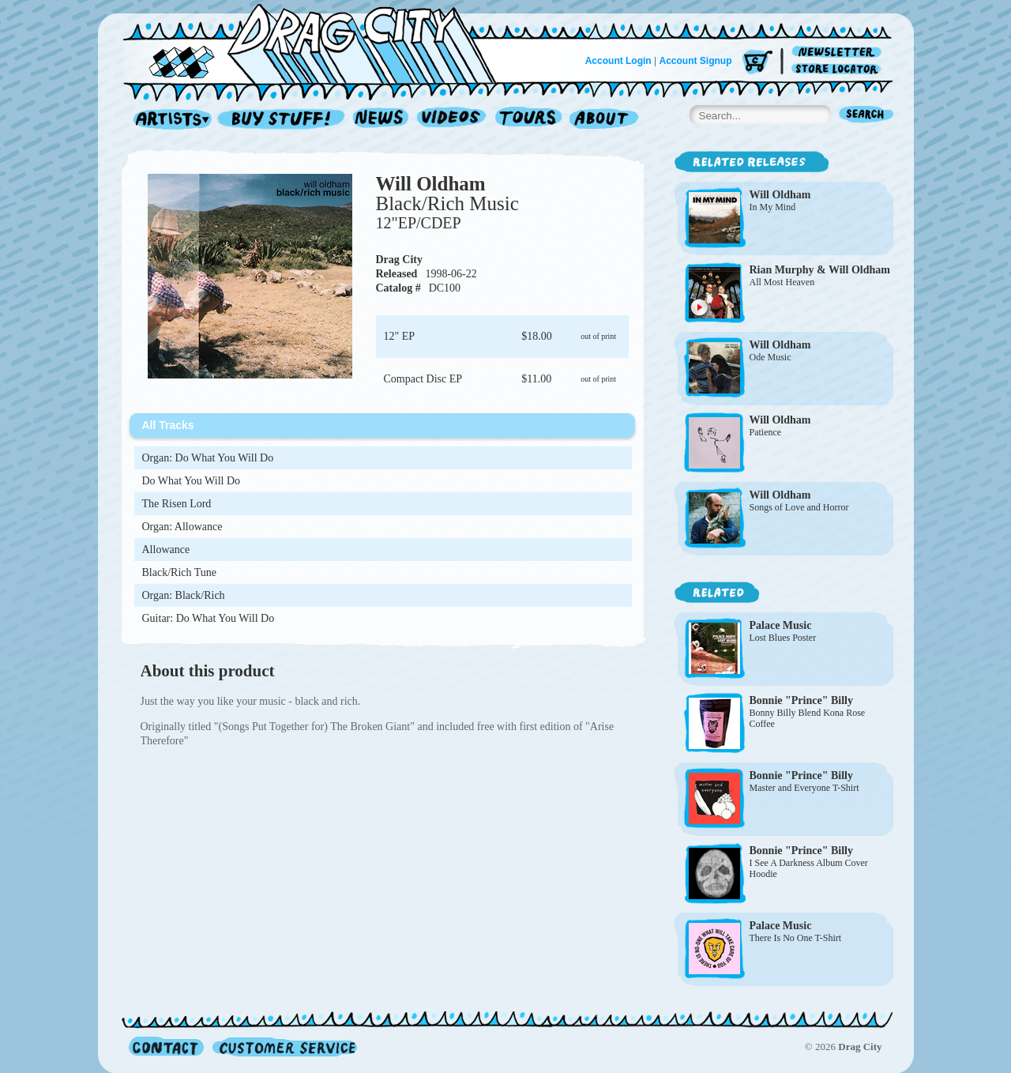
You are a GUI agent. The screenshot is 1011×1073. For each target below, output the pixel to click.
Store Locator (839, 69)
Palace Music (781, 625)
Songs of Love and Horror (799, 507)
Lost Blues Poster (783, 637)
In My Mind (773, 207)
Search (866, 116)
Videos (452, 119)
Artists (168, 119)
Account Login (618, 60)
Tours (528, 119)
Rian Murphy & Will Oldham (820, 270)
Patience (766, 432)
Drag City (399, 259)
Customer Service (283, 1046)
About (604, 119)
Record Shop (283, 119)
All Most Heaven (782, 282)
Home (319, 42)
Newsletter (839, 52)
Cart (757, 63)
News (381, 119)
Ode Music (770, 357)
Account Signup (696, 60)
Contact (166, 1046)
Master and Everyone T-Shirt (804, 787)
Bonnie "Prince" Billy (801, 700)
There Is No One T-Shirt (796, 937)
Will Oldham (431, 183)
